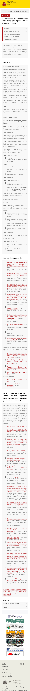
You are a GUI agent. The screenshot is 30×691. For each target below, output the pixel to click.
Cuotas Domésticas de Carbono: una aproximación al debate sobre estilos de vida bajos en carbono (17, 543)
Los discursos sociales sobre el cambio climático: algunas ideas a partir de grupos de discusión (17, 286)
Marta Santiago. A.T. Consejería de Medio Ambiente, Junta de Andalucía (17, 361)
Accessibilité (5, 666)
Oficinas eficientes (13, 537)
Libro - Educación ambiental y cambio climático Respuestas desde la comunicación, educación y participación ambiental (13, 37)
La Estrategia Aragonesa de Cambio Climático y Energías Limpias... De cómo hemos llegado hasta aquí (17, 504)
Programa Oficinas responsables (17, 332)
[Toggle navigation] (26, 4)
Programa (6, 28)
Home (4, 11)
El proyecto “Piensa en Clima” (15, 324)
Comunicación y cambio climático (16, 450)
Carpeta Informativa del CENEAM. (11, 603)
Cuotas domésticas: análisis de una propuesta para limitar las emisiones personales (17, 316)
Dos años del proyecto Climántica (16, 477)
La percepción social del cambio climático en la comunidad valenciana (17, 467)
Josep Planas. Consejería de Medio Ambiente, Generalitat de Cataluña (17, 367)
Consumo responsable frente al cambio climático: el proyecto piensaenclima (17, 529)
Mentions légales (7, 676)
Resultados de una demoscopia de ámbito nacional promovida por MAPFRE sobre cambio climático (17, 264)
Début (4, 663)
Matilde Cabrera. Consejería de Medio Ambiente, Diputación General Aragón (17, 355)
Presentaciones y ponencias (11, 31)
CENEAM (10, 11)
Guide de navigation (8, 673)
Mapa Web (5, 670)
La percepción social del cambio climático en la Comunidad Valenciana (17, 275)
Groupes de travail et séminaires (21, 11)
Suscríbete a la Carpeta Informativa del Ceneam (12, 606)
